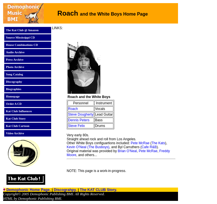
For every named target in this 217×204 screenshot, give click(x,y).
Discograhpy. (66, 190)
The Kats (158, 143)
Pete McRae (140, 143)
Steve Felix (76, 126)
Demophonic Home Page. (29, 190)
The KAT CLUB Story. (98, 190)
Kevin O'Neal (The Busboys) (88, 147)
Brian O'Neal (127, 151)
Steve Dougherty (80, 114)
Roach (73, 109)
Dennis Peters (78, 120)
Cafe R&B (149, 147)
